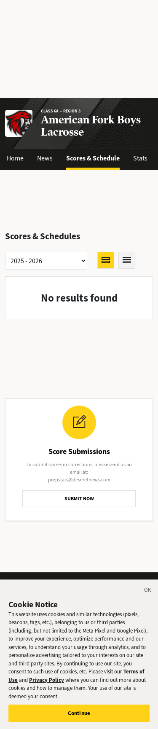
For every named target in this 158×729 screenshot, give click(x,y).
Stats (140, 158)
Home (15, 158)
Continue (79, 713)
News (45, 158)
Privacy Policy (46, 680)
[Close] (148, 591)
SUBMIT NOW (79, 498)
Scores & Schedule (93, 158)
